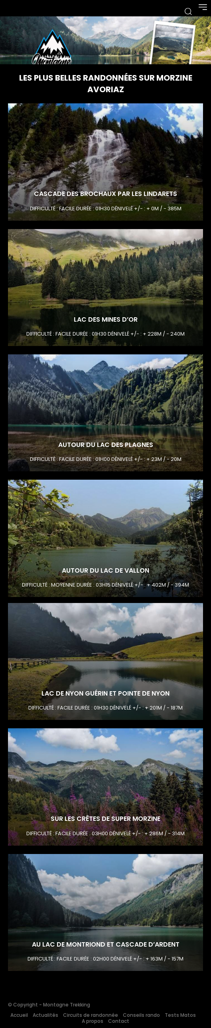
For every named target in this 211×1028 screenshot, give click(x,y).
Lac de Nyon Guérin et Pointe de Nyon (105, 693)
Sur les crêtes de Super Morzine (105, 818)
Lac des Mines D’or (106, 319)
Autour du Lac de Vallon (105, 570)
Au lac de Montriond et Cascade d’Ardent (105, 944)
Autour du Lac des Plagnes (105, 444)
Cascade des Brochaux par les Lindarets (105, 193)
